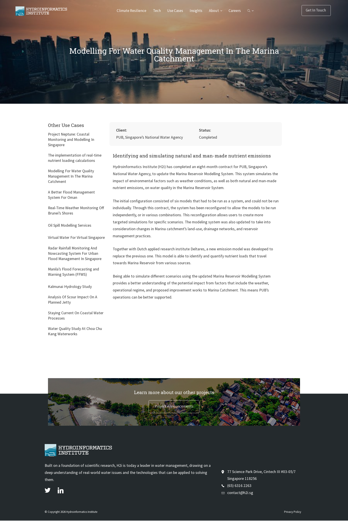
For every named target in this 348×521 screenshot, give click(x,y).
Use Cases (175, 10)
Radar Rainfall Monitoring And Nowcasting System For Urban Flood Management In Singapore (74, 253)
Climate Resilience (130, 10)
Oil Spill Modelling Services (69, 225)
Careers (235, 10)
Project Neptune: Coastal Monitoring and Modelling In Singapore (71, 139)
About (214, 10)
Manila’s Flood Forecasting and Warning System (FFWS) (73, 272)
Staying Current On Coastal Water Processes (75, 315)
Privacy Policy (292, 512)
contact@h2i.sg (240, 492)
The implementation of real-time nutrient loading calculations (74, 158)
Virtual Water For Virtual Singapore (76, 237)
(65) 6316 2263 (239, 486)
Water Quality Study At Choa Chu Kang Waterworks (75, 331)
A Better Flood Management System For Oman (71, 195)
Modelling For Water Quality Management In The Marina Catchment (71, 176)
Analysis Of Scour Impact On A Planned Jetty (72, 300)
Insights (196, 10)
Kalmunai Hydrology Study (70, 286)
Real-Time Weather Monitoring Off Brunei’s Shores (76, 210)
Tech (156, 10)
